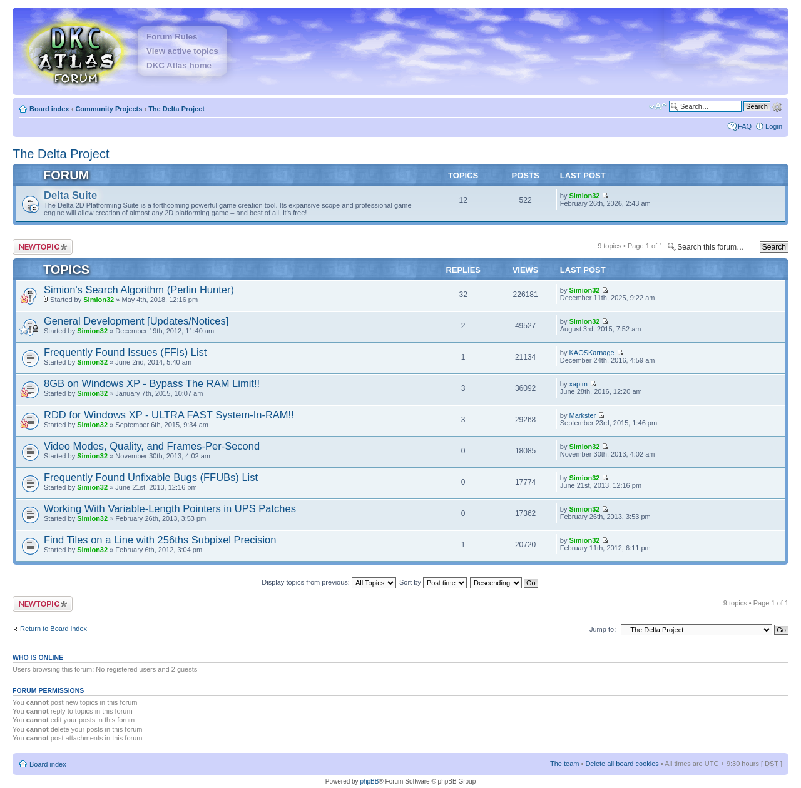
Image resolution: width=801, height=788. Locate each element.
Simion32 (584, 196)
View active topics (182, 51)
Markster (582, 415)
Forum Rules (171, 36)
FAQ (745, 126)
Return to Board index (53, 628)
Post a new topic (43, 247)
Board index (49, 109)
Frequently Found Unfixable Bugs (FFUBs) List (151, 477)
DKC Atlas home (179, 65)
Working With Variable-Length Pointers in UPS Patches (170, 508)
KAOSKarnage (591, 352)
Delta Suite (70, 195)
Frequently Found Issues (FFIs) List (125, 352)
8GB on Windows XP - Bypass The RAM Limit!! (152, 383)
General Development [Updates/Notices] (136, 320)
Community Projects (108, 109)
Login (773, 126)
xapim (578, 384)
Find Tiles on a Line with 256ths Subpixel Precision (160, 539)
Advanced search (777, 105)
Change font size (658, 106)
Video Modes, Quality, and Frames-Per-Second (152, 446)
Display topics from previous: (329, 582)
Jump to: (602, 629)
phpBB (369, 781)
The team (564, 763)
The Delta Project (176, 109)
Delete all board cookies (621, 763)
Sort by (433, 582)
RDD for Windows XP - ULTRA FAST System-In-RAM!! (169, 414)
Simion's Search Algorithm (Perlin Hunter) (139, 289)
